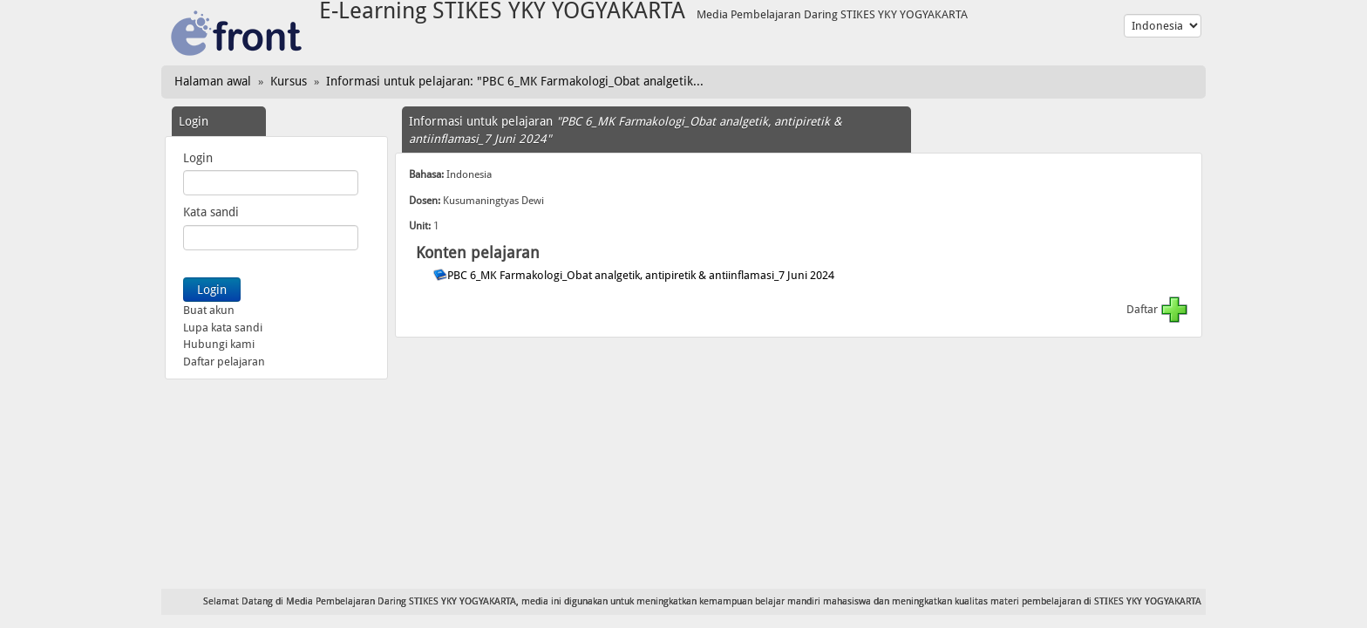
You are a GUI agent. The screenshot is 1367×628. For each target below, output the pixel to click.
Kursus (288, 81)
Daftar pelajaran (224, 361)
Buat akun (209, 310)
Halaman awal (212, 81)
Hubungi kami (219, 344)
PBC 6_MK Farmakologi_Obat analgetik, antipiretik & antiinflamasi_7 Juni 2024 (642, 275)
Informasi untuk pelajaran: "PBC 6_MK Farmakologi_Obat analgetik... (515, 81)
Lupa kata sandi (222, 327)
